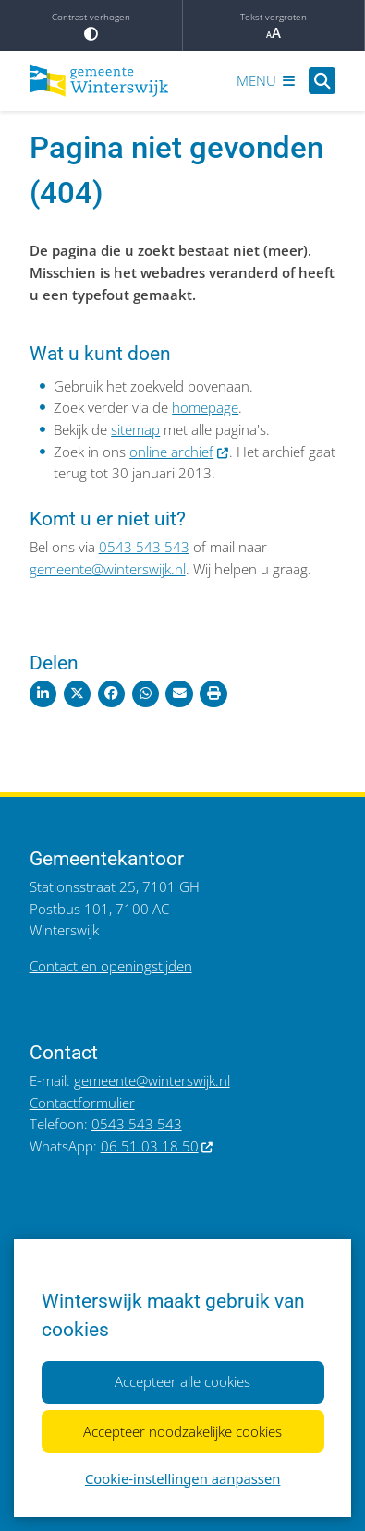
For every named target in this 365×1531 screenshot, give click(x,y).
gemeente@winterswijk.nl (108, 569)
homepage (205, 407)
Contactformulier (82, 1102)
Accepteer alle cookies (182, 1381)
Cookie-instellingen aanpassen (182, 1477)
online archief (179, 451)
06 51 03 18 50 (157, 1146)
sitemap (135, 429)
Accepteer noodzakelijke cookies (182, 1430)
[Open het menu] (266, 80)
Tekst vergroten (274, 26)
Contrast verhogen (91, 25)
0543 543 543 (144, 546)
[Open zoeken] (322, 81)
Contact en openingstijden (111, 966)
